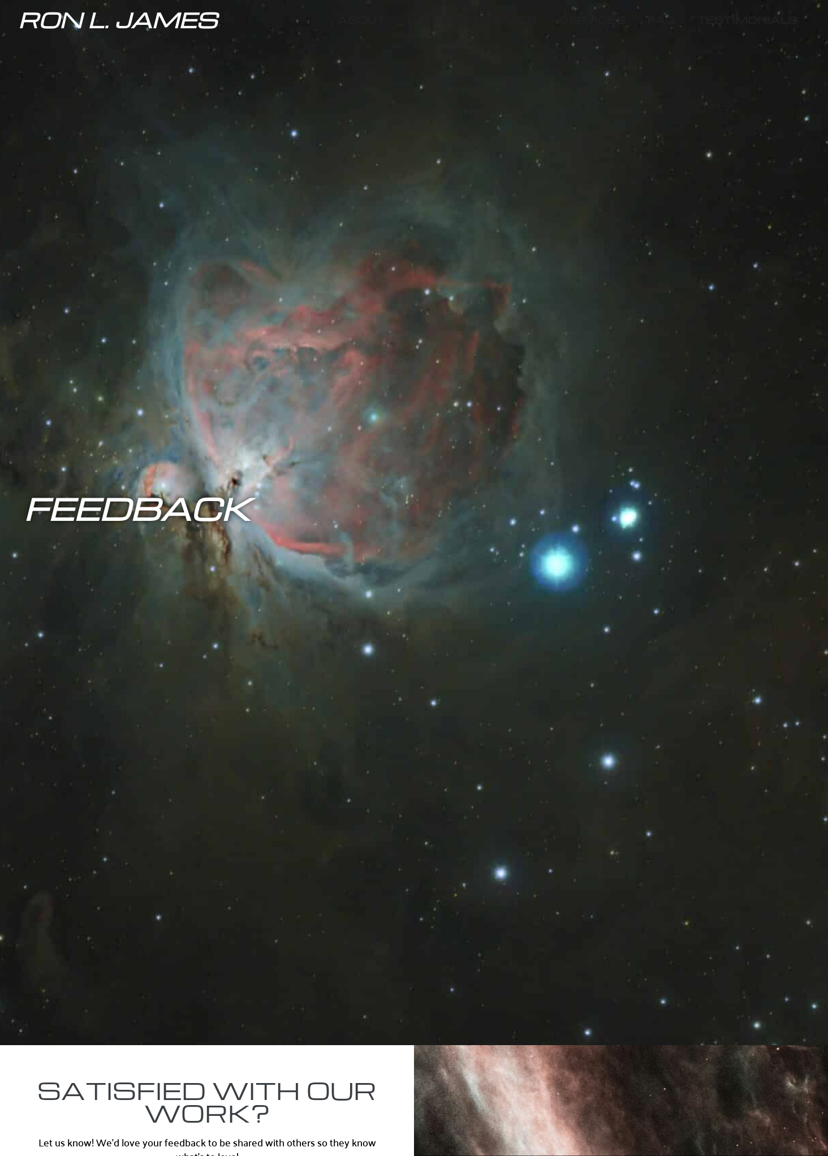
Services (592, 19)
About (361, 19)
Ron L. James (117, 19)
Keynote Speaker (472, 19)
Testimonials (747, 19)
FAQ (661, 19)
